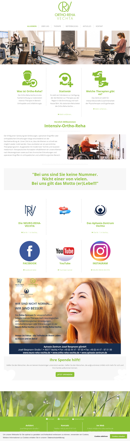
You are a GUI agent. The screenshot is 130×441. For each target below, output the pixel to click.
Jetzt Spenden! (65, 374)
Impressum (63, 419)
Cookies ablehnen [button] (101, 436)
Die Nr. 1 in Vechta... (29, 232)
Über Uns (45, 26)
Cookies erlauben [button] (118, 436)
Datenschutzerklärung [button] (56, 438)
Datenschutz (78, 419)
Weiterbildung (72, 26)
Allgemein (32, 26)
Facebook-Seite (29, 270)
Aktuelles (87, 26)
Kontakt (99, 26)
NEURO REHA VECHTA (100, 270)
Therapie (57, 26)
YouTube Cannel (65, 270)
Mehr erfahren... (65, 114)
